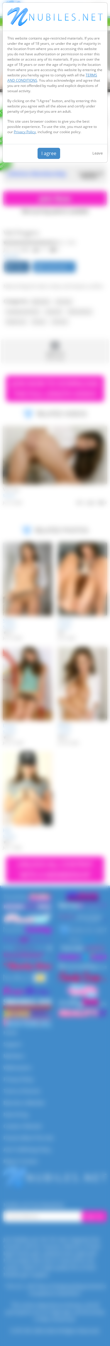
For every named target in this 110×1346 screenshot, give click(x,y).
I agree (48, 153)
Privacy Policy (25, 131)
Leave (97, 153)
